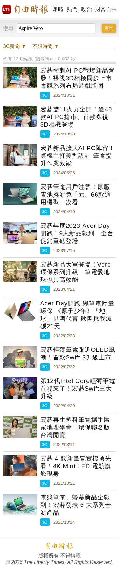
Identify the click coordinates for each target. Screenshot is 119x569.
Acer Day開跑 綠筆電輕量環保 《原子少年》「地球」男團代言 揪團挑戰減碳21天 (77, 315)
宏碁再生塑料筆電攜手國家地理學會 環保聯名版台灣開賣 (75, 427)
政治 (86, 9)
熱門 (72, 9)
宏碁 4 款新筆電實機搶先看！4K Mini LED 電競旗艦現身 (75, 466)
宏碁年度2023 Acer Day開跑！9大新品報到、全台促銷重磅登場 (77, 233)
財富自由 (105, 9)
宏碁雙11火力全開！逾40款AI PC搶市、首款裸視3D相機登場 (76, 117)
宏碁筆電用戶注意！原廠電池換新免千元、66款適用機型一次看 (75, 194)
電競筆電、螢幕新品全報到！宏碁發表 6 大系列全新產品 (75, 505)
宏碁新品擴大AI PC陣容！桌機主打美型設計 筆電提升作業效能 (77, 156)
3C (44, 95)
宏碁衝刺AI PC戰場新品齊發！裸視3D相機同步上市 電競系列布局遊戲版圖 (77, 78)
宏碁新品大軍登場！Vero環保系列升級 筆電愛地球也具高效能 (75, 272)
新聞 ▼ (14, 46)
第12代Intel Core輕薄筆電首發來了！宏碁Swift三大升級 (78, 388)
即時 (57, 9)
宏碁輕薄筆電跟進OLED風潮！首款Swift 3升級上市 (77, 353)
